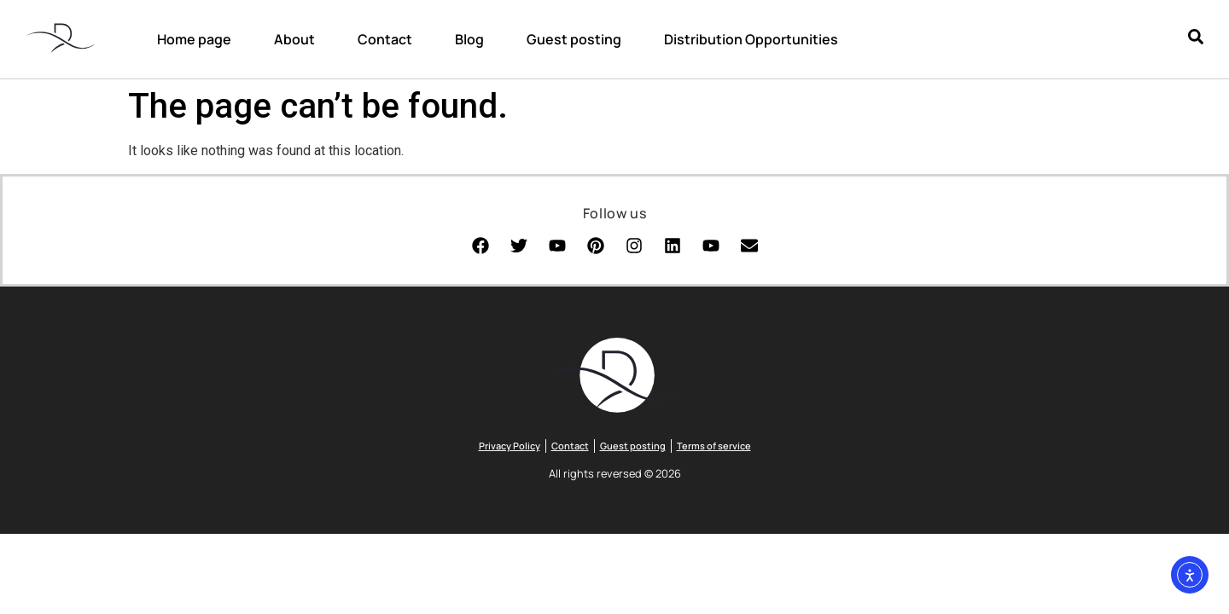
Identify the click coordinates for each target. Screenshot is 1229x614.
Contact (385, 39)
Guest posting (574, 39)
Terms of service (714, 445)
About (294, 39)
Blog (469, 39)
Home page (194, 39)
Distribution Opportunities (751, 39)
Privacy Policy (509, 445)
